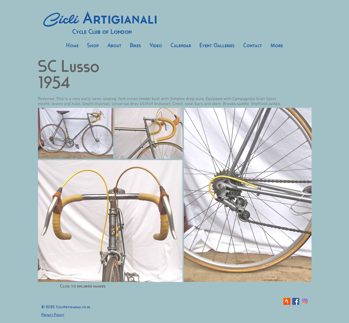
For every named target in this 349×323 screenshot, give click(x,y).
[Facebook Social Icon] (295, 301)
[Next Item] (302, 194)
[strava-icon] (286, 301)
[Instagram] (304, 301)
